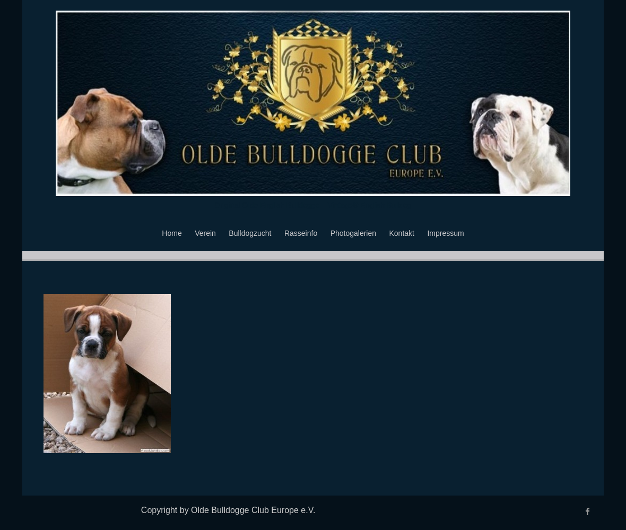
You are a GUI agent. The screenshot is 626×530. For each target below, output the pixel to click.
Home (171, 233)
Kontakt (401, 233)
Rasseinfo (300, 233)
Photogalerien (353, 233)
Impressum (445, 233)
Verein (205, 233)
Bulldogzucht (250, 233)
